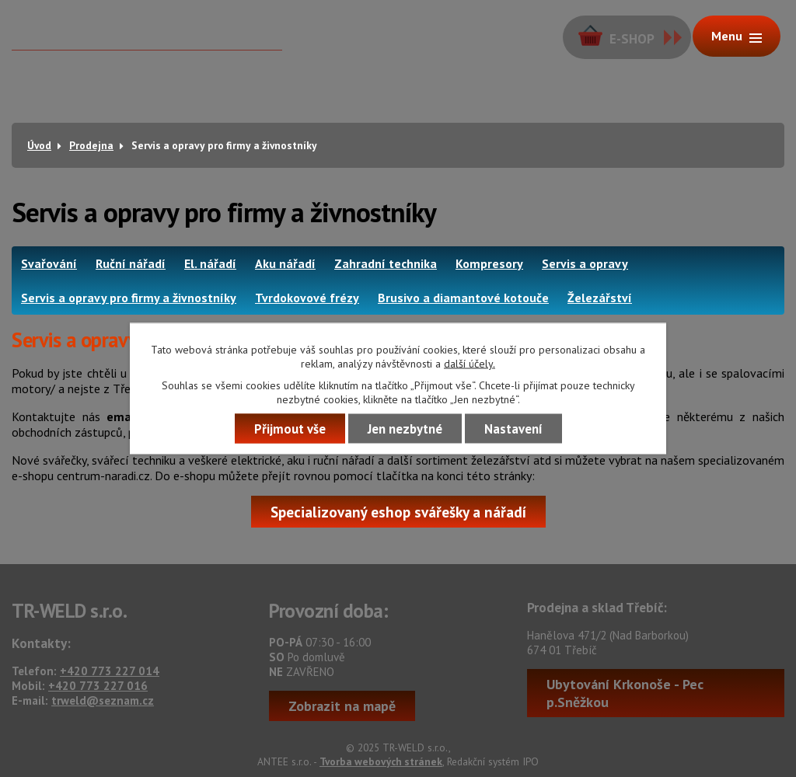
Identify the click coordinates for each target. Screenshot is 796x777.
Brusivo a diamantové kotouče (463, 297)
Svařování (49, 263)
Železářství (599, 297)
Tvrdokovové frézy (307, 297)
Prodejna (91, 145)
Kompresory (489, 263)
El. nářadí (210, 263)
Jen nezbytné (405, 428)
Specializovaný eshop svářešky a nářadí (398, 511)
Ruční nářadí (131, 263)
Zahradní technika (385, 263)
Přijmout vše (290, 428)
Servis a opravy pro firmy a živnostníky (128, 297)
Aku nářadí (285, 263)
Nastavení (513, 428)
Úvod (39, 145)
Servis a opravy (585, 263)
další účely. (469, 364)
